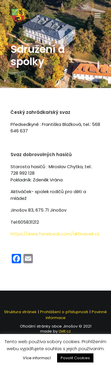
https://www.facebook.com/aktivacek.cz (55, 234)
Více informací (37, 358)
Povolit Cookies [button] (75, 358)
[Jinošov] (18, 15)
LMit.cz (64, 331)
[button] (97, 15)
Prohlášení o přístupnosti (64, 312)
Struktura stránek (20, 312)
